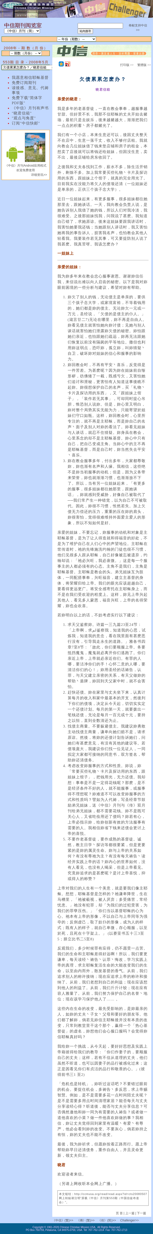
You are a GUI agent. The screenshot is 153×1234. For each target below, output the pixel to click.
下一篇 (141, 1213)
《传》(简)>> (107, 1220)
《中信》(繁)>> (62, 1220)
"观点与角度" (24, 118)
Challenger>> (129, 1220)
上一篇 (130, 1213)
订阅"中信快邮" (26, 123)
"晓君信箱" (22, 113)
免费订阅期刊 (24, 83)
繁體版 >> (144, 65)
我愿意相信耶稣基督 (30, 77)
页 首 (120, 1213)
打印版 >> (127, 65)
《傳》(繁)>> (86, 1220)
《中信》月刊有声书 (30, 108)
